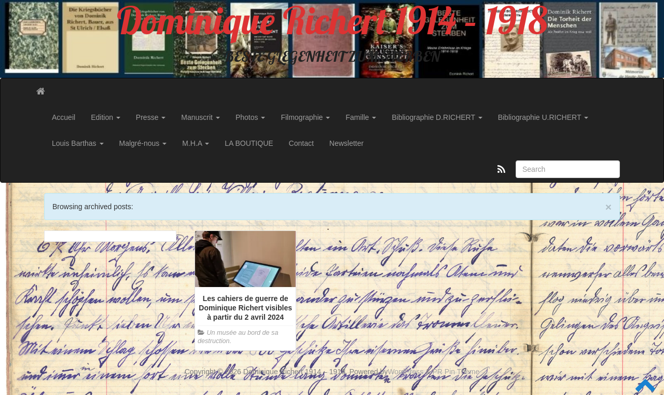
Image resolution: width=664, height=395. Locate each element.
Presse (150, 117)
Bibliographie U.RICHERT (543, 117)
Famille (360, 117)
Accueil (63, 117)
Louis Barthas (78, 143)
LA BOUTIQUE (249, 143)
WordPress (405, 371)
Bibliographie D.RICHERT (437, 117)
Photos (250, 117)
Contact (301, 143)
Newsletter (346, 143)
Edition (105, 117)
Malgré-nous (143, 143)
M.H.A (195, 143)
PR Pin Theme (456, 371)
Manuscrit (200, 117)
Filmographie (305, 117)
